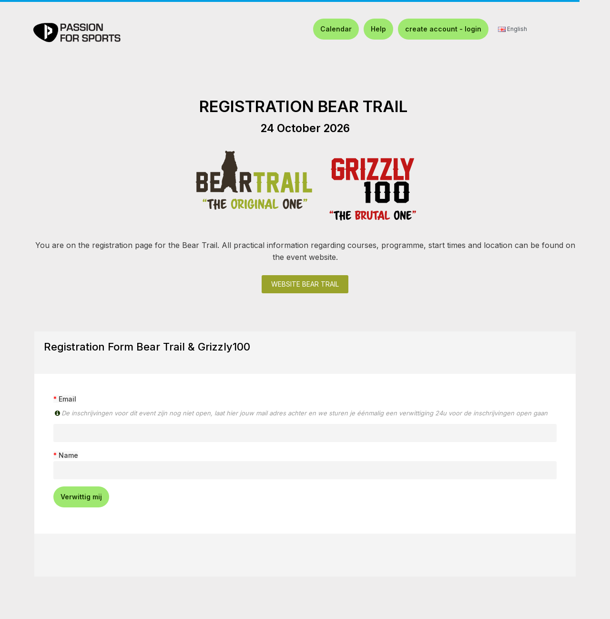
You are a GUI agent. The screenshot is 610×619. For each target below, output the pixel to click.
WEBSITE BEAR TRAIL (305, 284)
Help (378, 29)
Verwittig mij (81, 497)
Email (67, 399)
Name (68, 455)
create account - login (443, 29)
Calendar (336, 29)
